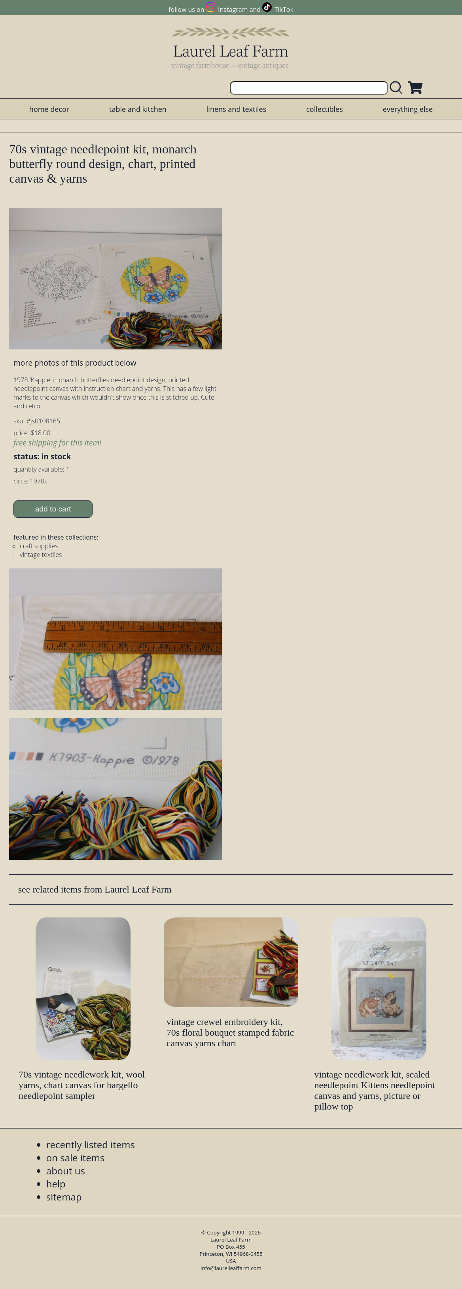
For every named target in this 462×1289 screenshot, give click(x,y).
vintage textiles (41, 554)
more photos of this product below (74, 362)
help (56, 1183)
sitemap (64, 1196)
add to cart (53, 509)
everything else (408, 109)
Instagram (233, 9)
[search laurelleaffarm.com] (398, 88)
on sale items (75, 1157)
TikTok (284, 9)
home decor (49, 109)
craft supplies (39, 546)
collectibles (324, 109)
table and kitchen (138, 109)
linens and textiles (236, 109)
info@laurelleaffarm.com (231, 1268)
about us (65, 1170)
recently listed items (90, 1144)
